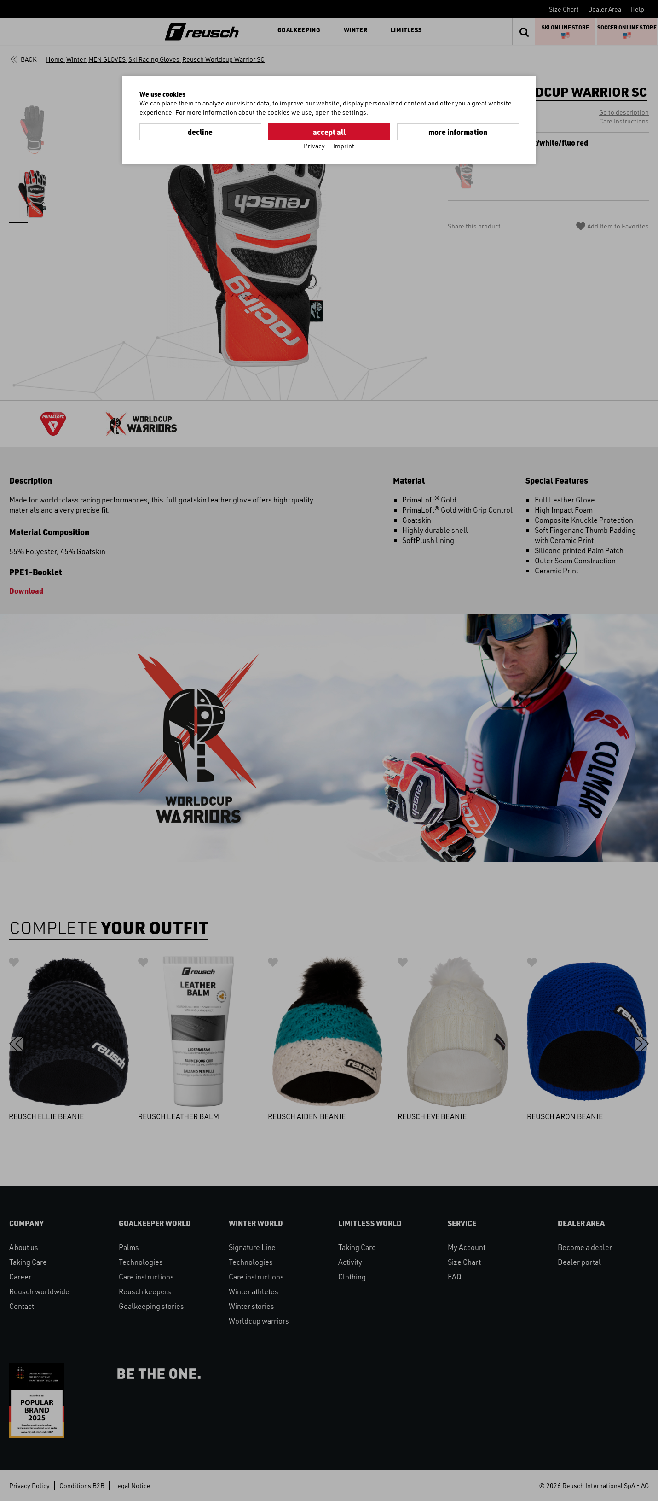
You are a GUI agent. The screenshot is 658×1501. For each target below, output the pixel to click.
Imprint (343, 145)
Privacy (314, 145)
